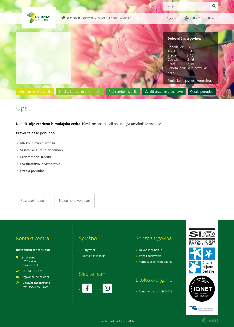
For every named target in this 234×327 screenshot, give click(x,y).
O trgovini (73, 18)
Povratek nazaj (32, 200)
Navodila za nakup (150, 250)
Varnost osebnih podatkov (155, 262)
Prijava (171, 18)
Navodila (125, 18)
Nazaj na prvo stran (74, 200)
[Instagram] (107, 288)
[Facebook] (87, 288)
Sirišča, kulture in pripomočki (80, 91)
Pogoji (113, 18)
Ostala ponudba (201, 91)
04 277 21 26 (35, 271)
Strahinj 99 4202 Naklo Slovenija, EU (30, 261)
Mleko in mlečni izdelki (35, 91)
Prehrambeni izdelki (123, 91)
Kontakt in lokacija (95, 18)
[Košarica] (199, 18)
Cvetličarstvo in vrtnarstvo (164, 91)
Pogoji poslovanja (150, 256)
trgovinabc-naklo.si (36, 277)
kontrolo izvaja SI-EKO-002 (155, 291)
